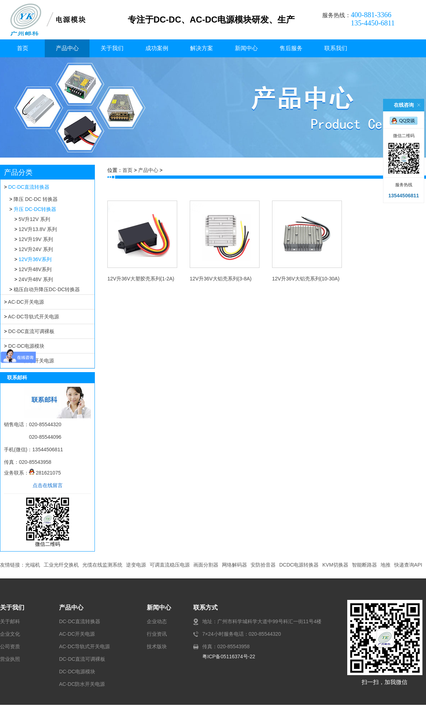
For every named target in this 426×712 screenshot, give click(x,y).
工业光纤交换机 (61, 565)
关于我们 (112, 48)
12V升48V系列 (35, 269)
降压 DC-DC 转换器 (36, 199)
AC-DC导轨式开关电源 (33, 316)
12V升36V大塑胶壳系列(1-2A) (140, 279)
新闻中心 (246, 48)
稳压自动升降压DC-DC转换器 (47, 289)
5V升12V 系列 (34, 219)
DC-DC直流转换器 (28, 187)
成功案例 (156, 48)
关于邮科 (10, 621)
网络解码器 (234, 565)
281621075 (45, 473)
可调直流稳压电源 (170, 565)
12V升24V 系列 (36, 249)
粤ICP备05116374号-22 (228, 656)
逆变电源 (136, 565)
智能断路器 (364, 565)
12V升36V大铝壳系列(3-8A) (221, 279)
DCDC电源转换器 (299, 565)
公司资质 (10, 646)
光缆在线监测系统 (102, 565)
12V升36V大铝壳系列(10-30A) (305, 279)
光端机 (32, 565)
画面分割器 (205, 565)
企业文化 (10, 634)
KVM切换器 (335, 565)
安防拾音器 (263, 565)
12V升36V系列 (35, 259)
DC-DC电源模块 (26, 346)
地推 (386, 565)
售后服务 (291, 48)
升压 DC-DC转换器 (35, 209)
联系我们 (335, 48)
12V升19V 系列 (36, 239)
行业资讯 (157, 634)
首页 (22, 48)
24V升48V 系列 (36, 279)
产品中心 (67, 48)
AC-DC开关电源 (26, 302)
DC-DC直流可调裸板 (31, 331)
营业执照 (10, 659)
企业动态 (157, 621)
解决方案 (201, 48)
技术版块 (157, 646)
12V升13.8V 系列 (38, 229)
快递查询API (408, 565)
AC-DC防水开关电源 (82, 684)
